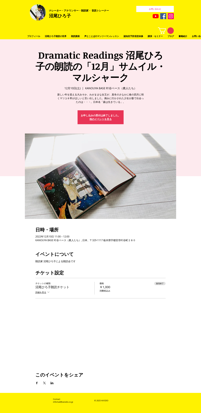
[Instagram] (171, 16)
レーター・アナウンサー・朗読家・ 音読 (74, 10)
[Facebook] (163, 16)
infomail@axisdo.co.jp (63, 401)
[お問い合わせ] (155, 9)
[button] (166, 30)
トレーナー (103, 10)
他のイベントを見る (100, 119)
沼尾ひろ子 (60, 16)
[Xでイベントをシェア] (44, 383)
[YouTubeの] (156, 16)
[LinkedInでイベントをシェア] (52, 383)
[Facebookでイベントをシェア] (36, 383)
